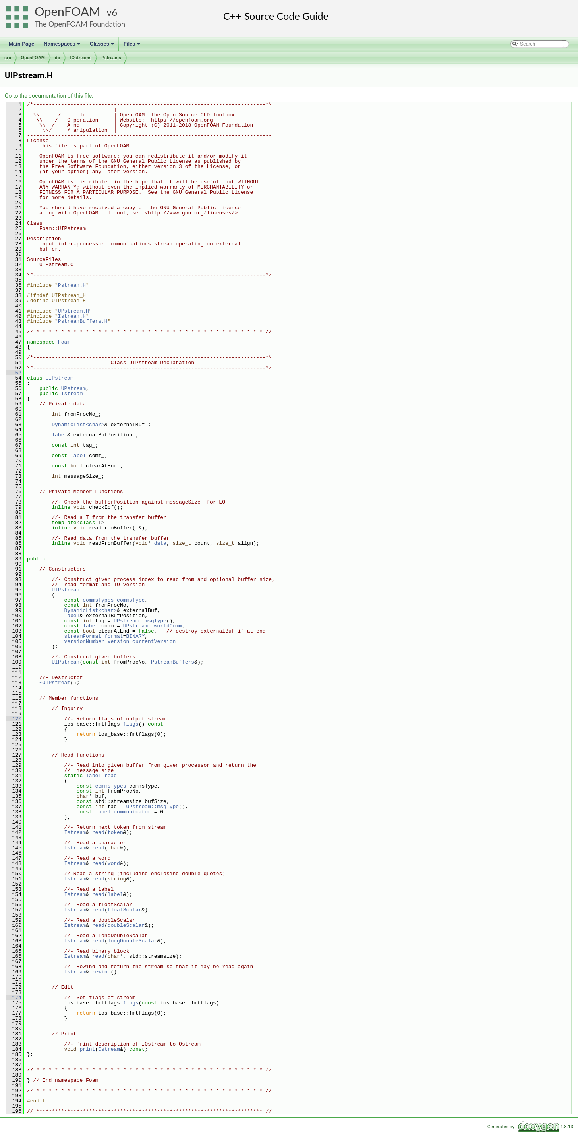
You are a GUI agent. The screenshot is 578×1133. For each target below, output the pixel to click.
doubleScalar (126, 925)
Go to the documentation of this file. (49, 96)
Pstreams (111, 57)
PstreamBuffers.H (83, 321)
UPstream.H (73, 311)
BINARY (135, 636)
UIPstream (59, 378)
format (113, 636)
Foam (64, 341)
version (119, 641)
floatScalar (125, 909)
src (7, 57)
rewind (101, 971)
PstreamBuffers (172, 662)
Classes (102, 46)
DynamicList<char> (78, 424)
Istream (72, 393)
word (114, 863)
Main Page (21, 44)
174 (13, 997)
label (59, 434)
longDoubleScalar (132, 940)
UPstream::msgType (140, 620)
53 (13, 372)
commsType (131, 600)
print (87, 1049)
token (115, 832)
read (110, 775)
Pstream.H (72, 285)
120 (13, 718)
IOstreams (80, 57)
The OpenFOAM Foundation (80, 23)
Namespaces (62, 46)
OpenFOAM (68, 11)
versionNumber (84, 641)
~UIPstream (54, 682)
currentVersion (154, 641)
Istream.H (72, 316)
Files (132, 46)
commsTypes (98, 600)
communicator (132, 811)
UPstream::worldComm (152, 625)
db (57, 57)
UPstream (73, 388)
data (160, 543)
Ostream (109, 1049)
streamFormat (82, 636)
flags (131, 724)
